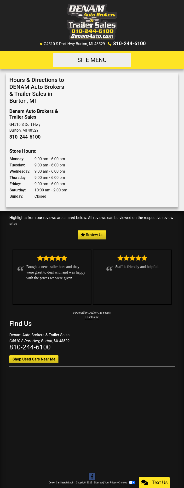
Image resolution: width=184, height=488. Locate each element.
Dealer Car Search (99, 312)
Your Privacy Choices (119, 482)
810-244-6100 (129, 43)
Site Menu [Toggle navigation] (92, 59)
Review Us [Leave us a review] (92, 234)
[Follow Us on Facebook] (92, 476)
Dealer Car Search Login (61, 482)
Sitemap (98, 482)
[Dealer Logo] (92, 21)
